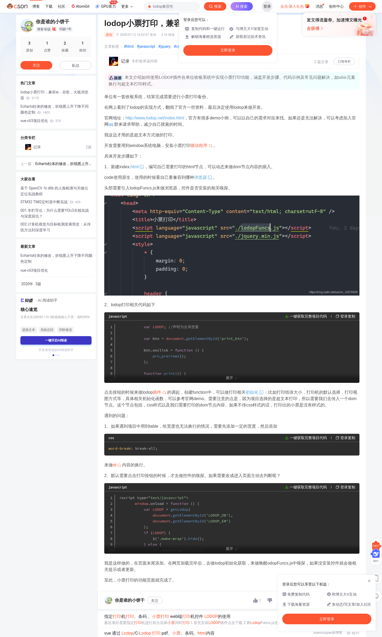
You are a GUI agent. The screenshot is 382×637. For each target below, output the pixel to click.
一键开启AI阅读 (56, 340)
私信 (75, 65)
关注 (154, 601)
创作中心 (336, 6)
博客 (36, 6)
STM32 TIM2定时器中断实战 (50, 202)
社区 (61, 6)
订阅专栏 (344, 61)
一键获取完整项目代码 (308, 316)
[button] (53, 355)
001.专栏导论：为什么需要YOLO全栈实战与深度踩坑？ (54, 213)
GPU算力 (106, 5)
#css (178, 46)
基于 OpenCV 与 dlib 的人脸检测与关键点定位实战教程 (54, 191)
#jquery (164, 46)
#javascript (146, 46)
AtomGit (80, 6)
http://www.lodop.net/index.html (154, 118)
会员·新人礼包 (295, 5)
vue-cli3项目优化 (40, 121)
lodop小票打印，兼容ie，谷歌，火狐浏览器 (54, 95)
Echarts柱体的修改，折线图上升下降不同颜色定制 (54, 109)
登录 (267, 6)
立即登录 (227, 50)
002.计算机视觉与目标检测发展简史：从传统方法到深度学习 (55, 227)
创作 (362, 6)
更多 (127, 6)
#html (129, 46)
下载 (49, 6)
